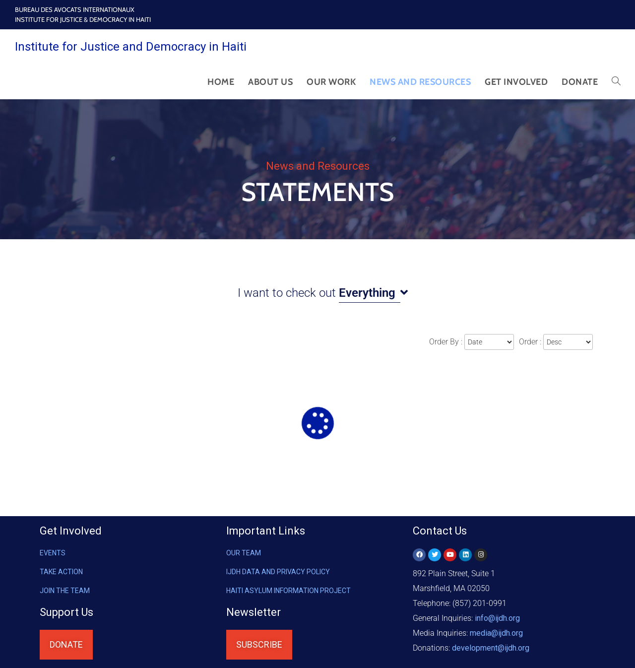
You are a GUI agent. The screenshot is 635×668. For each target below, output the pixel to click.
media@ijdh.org (496, 633)
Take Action (61, 572)
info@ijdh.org (497, 618)
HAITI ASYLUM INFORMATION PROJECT (288, 591)
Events (52, 553)
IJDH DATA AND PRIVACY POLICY (278, 572)
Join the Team (65, 591)
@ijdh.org (490, 648)
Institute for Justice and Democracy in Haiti (131, 47)
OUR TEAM (243, 553)
